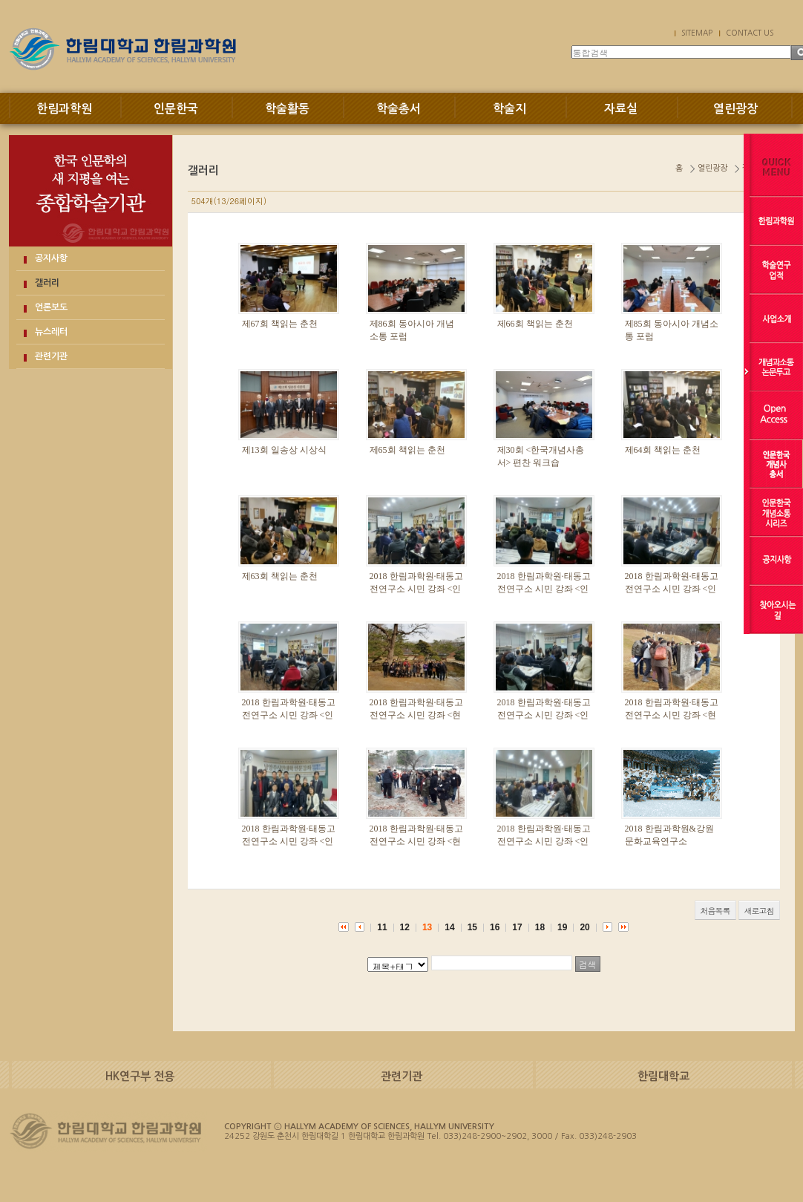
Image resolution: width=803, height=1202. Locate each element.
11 (382, 927)
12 (405, 927)
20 (584, 927)
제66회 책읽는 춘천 (535, 324)
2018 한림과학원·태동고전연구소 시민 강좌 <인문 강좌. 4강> (288, 715)
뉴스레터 (51, 331)
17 (517, 927)
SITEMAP (696, 32)
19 (562, 927)
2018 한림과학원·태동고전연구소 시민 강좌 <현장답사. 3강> (416, 715)
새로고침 (759, 910)
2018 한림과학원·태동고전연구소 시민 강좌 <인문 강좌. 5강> (671, 589)
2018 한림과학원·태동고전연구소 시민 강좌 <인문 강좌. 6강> (544, 589)
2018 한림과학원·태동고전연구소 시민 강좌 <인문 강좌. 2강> (288, 841)
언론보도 (51, 307)
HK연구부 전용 (139, 1076)
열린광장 (735, 108)
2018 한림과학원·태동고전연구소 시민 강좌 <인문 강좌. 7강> (416, 589)
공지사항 (51, 258)
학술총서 (398, 108)
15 (472, 927)
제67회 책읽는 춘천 (280, 324)
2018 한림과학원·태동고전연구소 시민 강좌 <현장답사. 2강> (671, 715)
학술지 (509, 108)
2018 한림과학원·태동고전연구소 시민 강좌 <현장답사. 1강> (416, 841)
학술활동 (287, 108)
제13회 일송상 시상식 (284, 450)
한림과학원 (64, 108)
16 (494, 927)
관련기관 (51, 356)
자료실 (621, 108)
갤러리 (47, 282)
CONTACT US (749, 32)
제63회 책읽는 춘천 (280, 576)
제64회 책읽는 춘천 (663, 450)
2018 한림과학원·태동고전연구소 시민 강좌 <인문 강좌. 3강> (544, 715)
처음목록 (715, 910)
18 (540, 927)
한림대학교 (663, 1076)
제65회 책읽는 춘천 (407, 450)
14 (449, 927)
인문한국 (176, 108)
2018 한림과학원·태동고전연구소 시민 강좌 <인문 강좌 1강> (544, 841)
